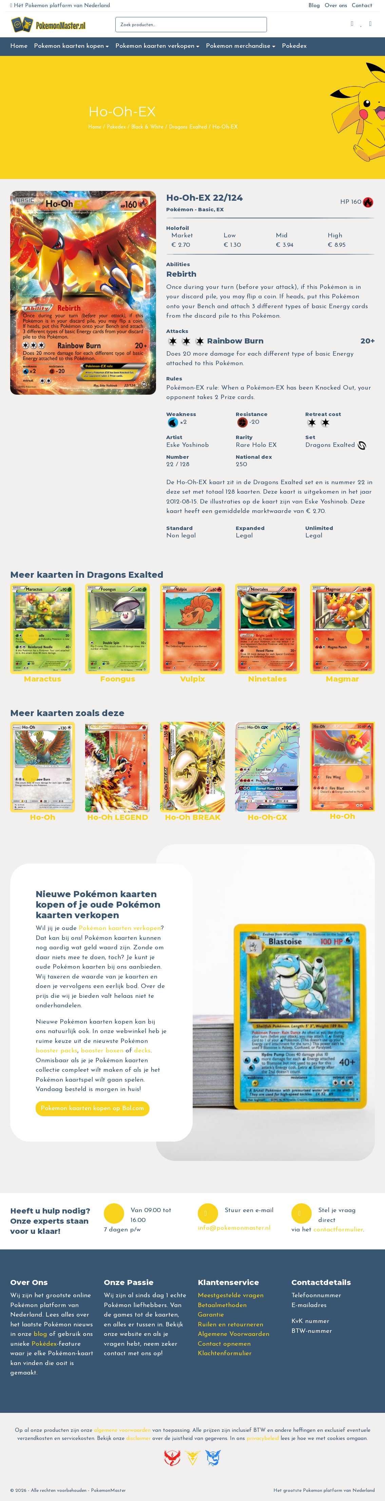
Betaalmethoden (222, 1305)
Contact (362, 5)
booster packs (56, 1051)
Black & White (147, 127)
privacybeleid (263, 1438)
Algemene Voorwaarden (233, 1334)
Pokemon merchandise (238, 46)
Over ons (336, 5)
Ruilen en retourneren (230, 1325)
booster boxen (102, 1051)
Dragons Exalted (188, 127)
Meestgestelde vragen (231, 1295)
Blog (314, 5)
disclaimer (138, 1438)
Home (18, 46)
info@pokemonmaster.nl (234, 1228)
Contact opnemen (224, 1344)
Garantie (211, 1315)
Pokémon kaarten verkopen (120, 928)
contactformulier (338, 1230)
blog (40, 1334)
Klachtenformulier (225, 1353)
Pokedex (294, 46)
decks (142, 1051)
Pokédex (44, 1344)
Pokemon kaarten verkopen (154, 46)
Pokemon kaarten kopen (69, 46)
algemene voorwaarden (122, 1430)
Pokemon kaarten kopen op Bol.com (92, 1108)
